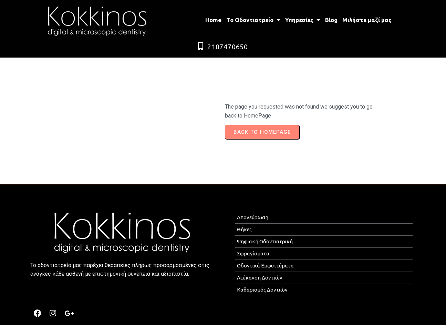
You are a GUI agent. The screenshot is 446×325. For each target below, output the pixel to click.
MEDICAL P (232, 317)
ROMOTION (261, 317)
